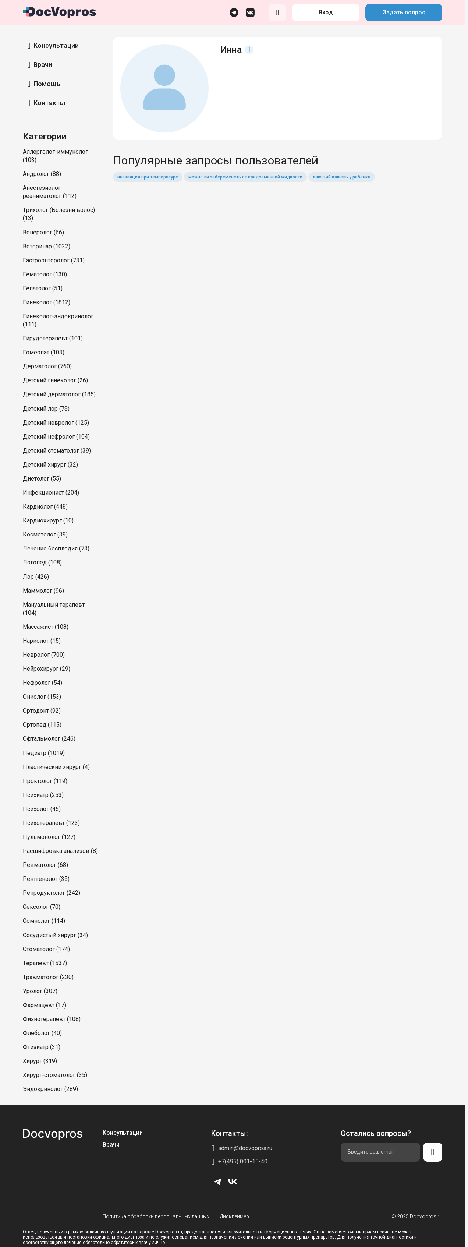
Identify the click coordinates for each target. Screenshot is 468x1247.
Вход (326, 12)
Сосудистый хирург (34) (55, 935)
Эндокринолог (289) (50, 1088)
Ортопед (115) (42, 724)
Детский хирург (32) (50, 464)
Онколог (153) (42, 696)
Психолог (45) (42, 808)
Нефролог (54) (42, 682)
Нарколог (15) (42, 640)
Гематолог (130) (45, 274)
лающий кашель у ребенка (341, 177)
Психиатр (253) (43, 794)
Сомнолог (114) (44, 920)
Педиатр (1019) (44, 753)
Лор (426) (36, 576)
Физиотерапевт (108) (52, 1019)
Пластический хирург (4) (56, 767)
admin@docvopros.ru (245, 1148)
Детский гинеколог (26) (55, 380)
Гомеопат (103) (43, 352)
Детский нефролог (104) (56, 436)
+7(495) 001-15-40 (242, 1161)
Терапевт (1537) (45, 963)
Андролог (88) (42, 173)
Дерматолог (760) (47, 366)
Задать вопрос (404, 12)
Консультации (56, 45)
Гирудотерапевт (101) (53, 338)
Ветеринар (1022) (46, 246)
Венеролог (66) (43, 232)
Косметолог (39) (45, 534)
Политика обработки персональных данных (156, 1216)
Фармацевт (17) (44, 1005)
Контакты (49, 103)
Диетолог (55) (42, 478)
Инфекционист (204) (51, 492)
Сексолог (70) (41, 906)
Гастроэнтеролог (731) (54, 260)
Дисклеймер (234, 1216)
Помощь (46, 84)
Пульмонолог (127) (49, 836)
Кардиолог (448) (45, 506)
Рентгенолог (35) (46, 878)
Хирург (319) (40, 1061)
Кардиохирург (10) (48, 520)
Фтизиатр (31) (41, 1047)
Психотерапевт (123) (51, 822)
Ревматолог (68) (45, 864)
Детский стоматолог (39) (57, 450)
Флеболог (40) (42, 1033)
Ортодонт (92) (42, 710)
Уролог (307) (40, 991)
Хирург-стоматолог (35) (55, 1074)
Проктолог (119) (45, 780)
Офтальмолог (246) (49, 738)
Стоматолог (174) (46, 949)
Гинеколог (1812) (46, 302)
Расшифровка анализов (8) (60, 850)
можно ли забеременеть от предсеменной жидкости (245, 177)
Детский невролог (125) (56, 422)
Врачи (42, 64)
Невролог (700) (44, 654)
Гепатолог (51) (43, 288)
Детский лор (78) (46, 408)
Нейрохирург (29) (46, 668)
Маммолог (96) (43, 590)
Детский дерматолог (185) (59, 394)
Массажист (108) (45, 626)
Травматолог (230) (48, 977)
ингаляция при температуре (147, 177)
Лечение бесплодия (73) (56, 548)
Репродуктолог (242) (51, 892)
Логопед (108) (42, 562)
